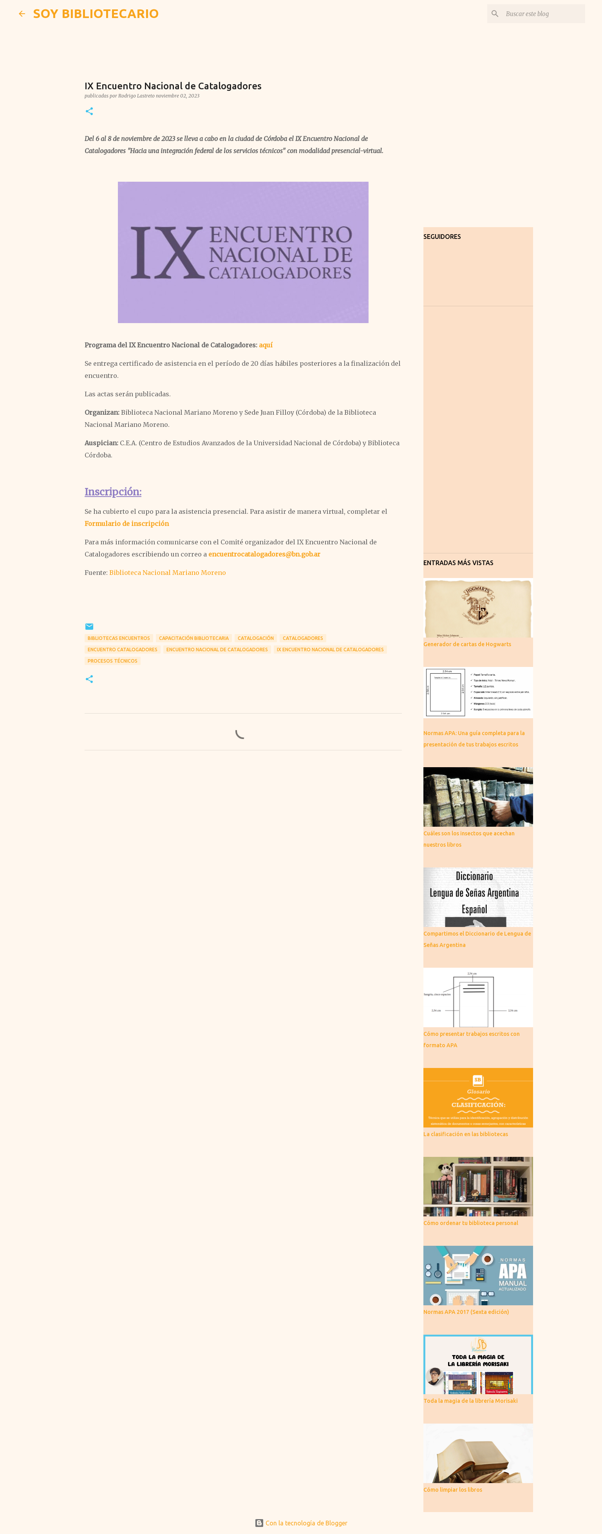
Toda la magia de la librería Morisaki (470, 1401)
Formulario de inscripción (127, 524)
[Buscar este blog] (544, 13)
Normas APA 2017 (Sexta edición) (466, 1312)
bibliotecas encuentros (119, 638)
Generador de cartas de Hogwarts (467, 644)
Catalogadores (303, 638)
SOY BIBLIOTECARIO (96, 13)
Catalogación (256, 638)
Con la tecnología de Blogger (301, 1523)
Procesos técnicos (112, 660)
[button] (89, 112)
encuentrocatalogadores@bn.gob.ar (264, 554)
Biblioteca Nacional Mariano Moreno (167, 572)
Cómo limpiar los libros (452, 1490)
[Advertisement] (243, 829)
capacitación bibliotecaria (194, 638)
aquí (266, 345)
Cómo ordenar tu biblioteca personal (470, 1223)
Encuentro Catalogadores (122, 649)
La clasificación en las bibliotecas (465, 1134)
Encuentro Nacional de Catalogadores (217, 649)
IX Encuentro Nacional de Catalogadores (330, 649)
